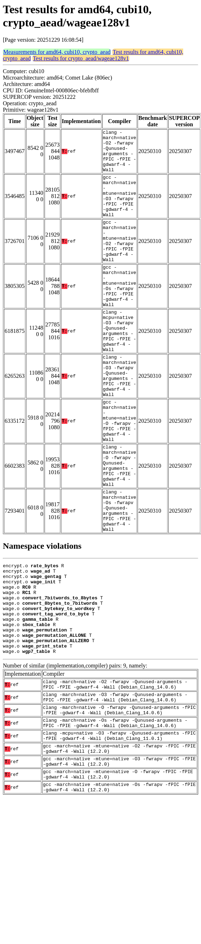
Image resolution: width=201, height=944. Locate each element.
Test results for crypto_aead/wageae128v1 (81, 58)
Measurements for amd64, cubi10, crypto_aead (56, 52)
